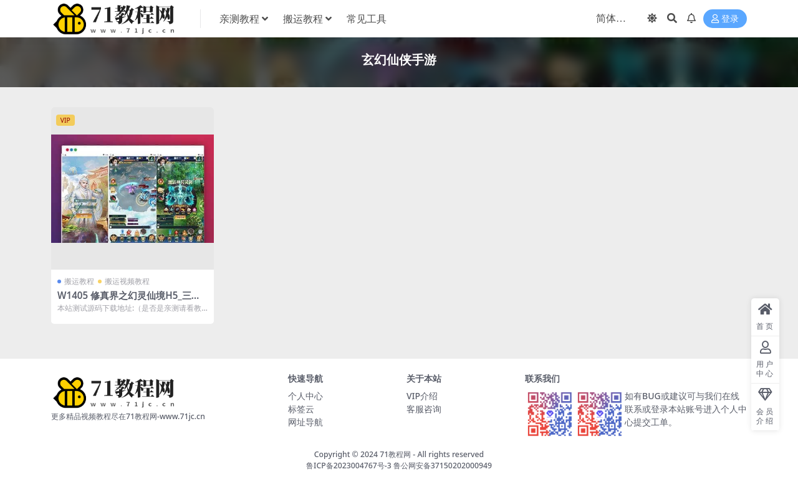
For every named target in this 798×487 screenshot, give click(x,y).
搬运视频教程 (127, 281)
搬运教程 (79, 281)
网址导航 (305, 422)
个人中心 (305, 396)
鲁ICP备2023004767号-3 (349, 465)
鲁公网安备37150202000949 (442, 465)
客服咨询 (423, 409)
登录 (725, 19)
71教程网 (395, 454)
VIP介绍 (422, 396)
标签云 (301, 409)
